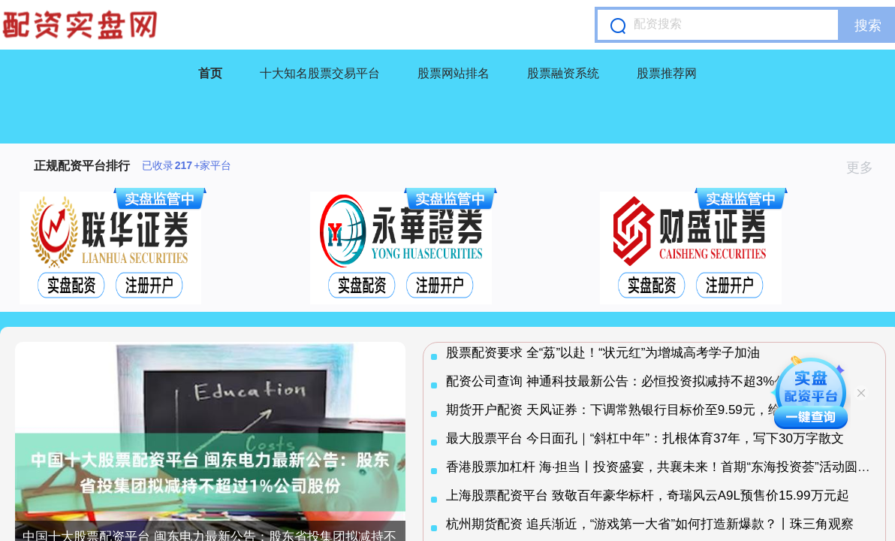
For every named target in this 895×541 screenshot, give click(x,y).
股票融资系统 (563, 73)
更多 (866, 167)
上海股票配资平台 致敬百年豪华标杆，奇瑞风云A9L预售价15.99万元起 (647, 495)
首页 (210, 73)
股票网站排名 (453, 73)
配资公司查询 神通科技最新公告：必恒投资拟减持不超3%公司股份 (635, 381)
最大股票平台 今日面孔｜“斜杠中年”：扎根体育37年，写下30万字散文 (645, 438)
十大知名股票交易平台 (320, 73)
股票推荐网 (667, 73)
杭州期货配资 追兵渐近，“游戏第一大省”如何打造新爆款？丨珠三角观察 (650, 524)
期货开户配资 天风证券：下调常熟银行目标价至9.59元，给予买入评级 (645, 410)
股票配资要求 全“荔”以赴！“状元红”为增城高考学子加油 (603, 353)
